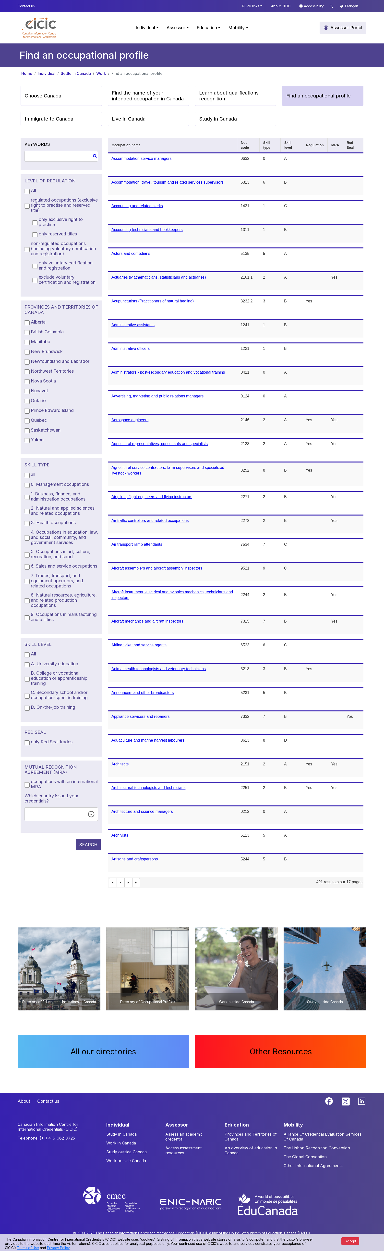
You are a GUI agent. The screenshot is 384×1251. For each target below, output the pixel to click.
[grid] (235, 513)
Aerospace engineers (129, 420)
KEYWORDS (37, 144)
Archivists (119, 835)
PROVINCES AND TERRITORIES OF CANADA (61, 309)
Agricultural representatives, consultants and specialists (159, 444)
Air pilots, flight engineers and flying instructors (151, 497)
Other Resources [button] (281, 1051)
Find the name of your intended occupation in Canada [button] (148, 96)
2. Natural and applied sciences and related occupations (63, 510)
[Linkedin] (361, 1100)
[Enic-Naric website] (191, 1203)
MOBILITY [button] (293, 1125)
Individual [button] (145, 27)
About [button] (24, 1101)
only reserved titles (58, 233)
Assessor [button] (176, 27)
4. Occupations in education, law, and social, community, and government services (64, 537)
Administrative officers (130, 348)
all (33, 474)
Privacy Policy (58, 1248)
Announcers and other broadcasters (142, 693)
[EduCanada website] (268, 1203)
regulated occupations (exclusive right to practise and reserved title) (64, 205)
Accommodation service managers (141, 158)
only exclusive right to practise (61, 222)
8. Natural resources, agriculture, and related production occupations (64, 600)
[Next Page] (128, 882)
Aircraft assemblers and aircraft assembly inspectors (156, 568)
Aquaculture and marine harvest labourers (147, 740)
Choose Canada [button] (43, 96)
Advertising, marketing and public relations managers (157, 396)
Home (26, 73)
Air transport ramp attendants (136, 544)
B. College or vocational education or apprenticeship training (59, 678)
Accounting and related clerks (137, 206)
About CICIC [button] (280, 6)
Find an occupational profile (137, 73)
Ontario (38, 400)
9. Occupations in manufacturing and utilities (64, 617)
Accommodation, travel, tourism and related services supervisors (167, 182)
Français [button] (352, 6)
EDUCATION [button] (237, 1125)
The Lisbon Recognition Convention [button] (317, 1147)
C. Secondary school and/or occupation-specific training (59, 695)
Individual (46, 73)
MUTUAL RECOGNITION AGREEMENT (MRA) (50, 769)
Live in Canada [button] (128, 119)
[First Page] (113, 882)
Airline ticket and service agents (139, 645)
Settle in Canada (76, 73)
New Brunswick (47, 351)
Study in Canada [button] (218, 119)
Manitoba (40, 341)
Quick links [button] (250, 6)
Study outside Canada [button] (126, 1151)
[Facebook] (329, 1100)
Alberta (38, 322)
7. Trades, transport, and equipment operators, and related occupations (57, 580)
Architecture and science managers (142, 811)
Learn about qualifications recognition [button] (229, 96)
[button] (39, 28)
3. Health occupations (53, 522)
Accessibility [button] (314, 6)
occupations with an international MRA (64, 784)
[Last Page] (136, 882)
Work (101, 73)
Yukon (37, 439)
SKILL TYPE (36, 464)
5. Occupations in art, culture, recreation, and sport (60, 554)
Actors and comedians (130, 253)
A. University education (54, 663)
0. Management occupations (60, 484)
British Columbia (47, 331)
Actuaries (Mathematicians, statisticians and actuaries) (158, 277)
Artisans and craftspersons (134, 859)
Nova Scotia (43, 380)
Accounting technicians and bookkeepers (147, 230)
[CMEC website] (118, 1203)
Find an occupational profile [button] (318, 96)
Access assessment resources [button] (183, 1150)
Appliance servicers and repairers (140, 716)
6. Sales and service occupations (64, 566)
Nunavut (39, 390)
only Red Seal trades (51, 741)
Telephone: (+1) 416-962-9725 (46, 1138)
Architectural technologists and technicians (148, 788)
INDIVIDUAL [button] (117, 1125)
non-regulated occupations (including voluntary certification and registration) (63, 248)
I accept (350, 1241)
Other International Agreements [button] (313, 1165)
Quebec (39, 420)
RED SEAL (35, 732)
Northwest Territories (52, 371)
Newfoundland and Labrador (60, 361)
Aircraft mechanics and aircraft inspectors (147, 621)
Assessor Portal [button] (346, 27)
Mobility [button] (236, 27)
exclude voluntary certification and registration (67, 279)
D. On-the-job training (53, 707)
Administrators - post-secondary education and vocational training (168, 372)
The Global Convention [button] (305, 1156)
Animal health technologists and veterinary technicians (158, 669)
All (33, 190)
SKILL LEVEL (38, 644)
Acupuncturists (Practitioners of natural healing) (152, 301)
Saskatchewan (45, 430)
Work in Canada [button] (121, 1143)
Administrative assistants (133, 325)
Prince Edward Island (52, 410)
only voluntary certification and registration (66, 265)
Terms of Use (28, 1248)
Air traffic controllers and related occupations (150, 520)
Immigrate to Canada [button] (49, 119)
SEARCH (88, 844)
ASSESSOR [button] (176, 1125)
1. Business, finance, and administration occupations (58, 496)
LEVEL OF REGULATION (49, 180)
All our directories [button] (103, 1051)
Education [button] (207, 27)
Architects (120, 764)
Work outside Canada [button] (126, 1160)
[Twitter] (346, 1100)
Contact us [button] (26, 6)
